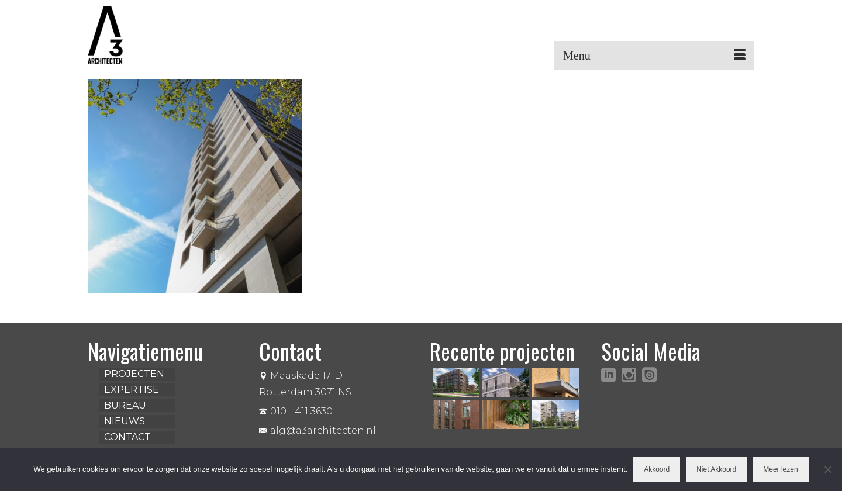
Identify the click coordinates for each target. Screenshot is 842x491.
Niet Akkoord (716, 469)
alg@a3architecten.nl (317, 430)
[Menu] (654, 55)
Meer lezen (780, 469)
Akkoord (657, 469)
